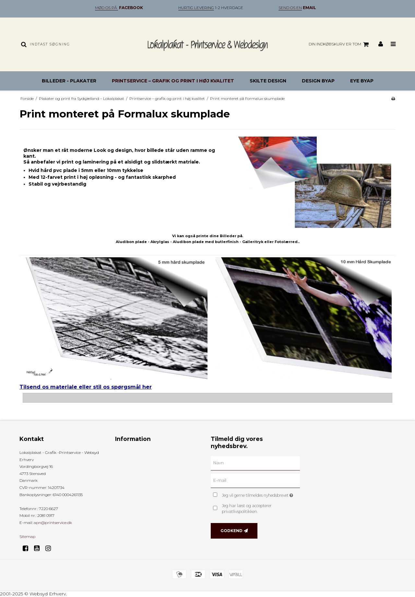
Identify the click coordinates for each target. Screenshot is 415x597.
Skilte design (268, 81)
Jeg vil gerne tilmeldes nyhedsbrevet (261, 494)
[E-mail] (255, 480)
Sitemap (27, 536)
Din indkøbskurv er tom (340, 44)
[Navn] (255, 463)
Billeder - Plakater (69, 81)
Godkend (231, 530)
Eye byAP (362, 81)
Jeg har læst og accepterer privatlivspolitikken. (247, 508)
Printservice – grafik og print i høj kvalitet (173, 81)
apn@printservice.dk (53, 522)
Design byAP (318, 81)
